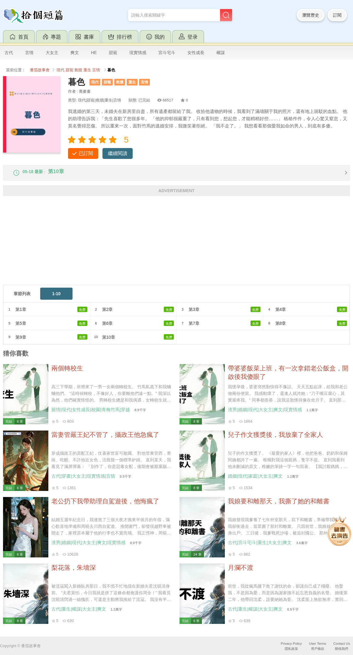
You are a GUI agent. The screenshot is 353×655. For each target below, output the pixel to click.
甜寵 (113, 52)
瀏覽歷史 (310, 15)
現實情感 (137, 52)
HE (94, 52)
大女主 (52, 52)
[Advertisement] (176, 247)
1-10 (56, 297)
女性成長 (195, 52)
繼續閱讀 (117, 153)
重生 (87, 70)
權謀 (220, 52)
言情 (29, 52)
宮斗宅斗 (166, 52)
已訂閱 (86, 153)
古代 (9, 52)
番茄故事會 (40, 70)
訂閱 (337, 15)
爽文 (74, 52)
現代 (60, 70)
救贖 (78, 70)
